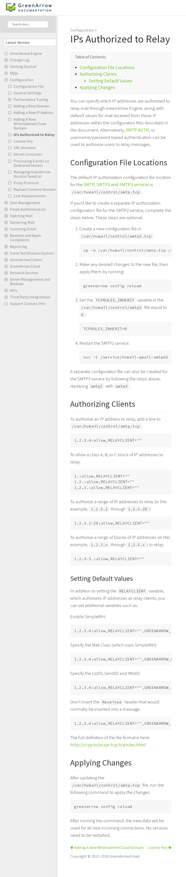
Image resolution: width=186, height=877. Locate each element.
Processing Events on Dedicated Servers (31, 163)
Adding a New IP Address (34, 112)
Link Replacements (30, 196)
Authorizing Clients (98, 74)
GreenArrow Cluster (26, 259)
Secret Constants (28, 154)
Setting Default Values (110, 81)
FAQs (14, 73)
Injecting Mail (21, 216)
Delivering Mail (22, 222)
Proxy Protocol (26, 183)
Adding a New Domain (31, 106)
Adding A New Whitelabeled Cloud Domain (30, 123)
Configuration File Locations (107, 67)
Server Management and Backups (30, 281)
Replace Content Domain (34, 189)
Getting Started (23, 66)
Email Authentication (28, 209)
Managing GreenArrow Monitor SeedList (32, 174)
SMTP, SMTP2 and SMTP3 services (116, 184)
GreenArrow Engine (26, 53)
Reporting (18, 246)
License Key (23, 141)
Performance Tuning (31, 99)
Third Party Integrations (30, 297)
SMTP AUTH (137, 130)
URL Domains (25, 147)
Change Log (20, 60)
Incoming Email (23, 229)
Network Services (24, 273)
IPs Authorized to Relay (34, 134)
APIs (13, 290)
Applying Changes (97, 87)
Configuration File (29, 86)
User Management (25, 202)
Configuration (21, 80)
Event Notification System (32, 253)
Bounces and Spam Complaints (25, 237)
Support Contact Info (28, 303)
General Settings (28, 93)
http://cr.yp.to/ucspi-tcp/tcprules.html (108, 745)
